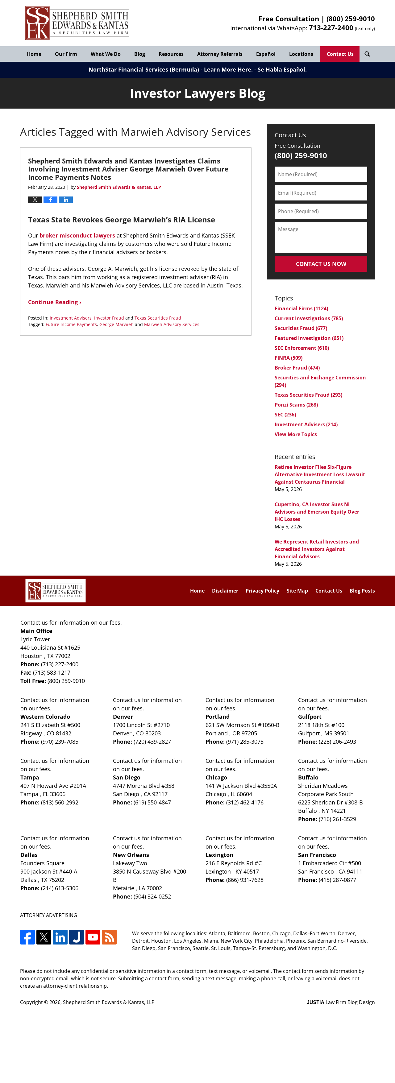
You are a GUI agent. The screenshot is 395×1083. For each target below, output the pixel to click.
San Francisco (317, 854)
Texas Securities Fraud (158, 318)
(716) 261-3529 (337, 819)
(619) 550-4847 (152, 802)
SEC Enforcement (302, 348)
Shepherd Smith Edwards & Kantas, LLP (109, 1002)
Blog (139, 54)
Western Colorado (45, 716)
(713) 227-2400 (59, 664)
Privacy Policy (262, 590)
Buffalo (308, 777)
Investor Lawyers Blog (77, 23)
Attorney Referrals (220, 54)
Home (34, 54)
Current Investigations (309, 318)
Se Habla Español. (282, 69)
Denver (123, 716)
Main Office (36, 631)
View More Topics (296, 434)
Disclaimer (225, 590)
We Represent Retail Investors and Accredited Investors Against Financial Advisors (317, 549)
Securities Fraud (301, 328)
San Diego (126, 777)
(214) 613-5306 (59, 888)
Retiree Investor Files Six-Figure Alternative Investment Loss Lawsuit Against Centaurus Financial (320, 474)
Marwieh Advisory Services (171, 324)
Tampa (29, 777)
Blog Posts (362, 590)
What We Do (106, 54)
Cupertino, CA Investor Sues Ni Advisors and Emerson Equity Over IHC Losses (317, 512)
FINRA (288, 357)
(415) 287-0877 (337, 879)
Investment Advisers (71, 318)
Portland (218, 716)
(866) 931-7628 (245, 879)
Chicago (216, 777)
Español (266, 54)
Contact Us (340, 54)
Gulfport (310, 716)
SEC (285, 414)
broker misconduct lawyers (77, 235)
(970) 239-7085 (59, 741)
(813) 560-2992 (59, 802)
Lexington (219, 854)
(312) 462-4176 (245, 802)
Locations (301, 54)
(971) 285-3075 (245, 741)
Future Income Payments (71, 324)
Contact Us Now (321, 263)
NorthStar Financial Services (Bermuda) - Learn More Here (170, 69)
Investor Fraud (109, 318)
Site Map (297, 590)
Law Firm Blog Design (341, 1002)
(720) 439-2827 (152, 741)
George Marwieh (116, 324)
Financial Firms (301, 308)
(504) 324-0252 (152, 896)
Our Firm (66, 54)
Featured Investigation (309, 338)
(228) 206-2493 (337, 741)
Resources (171, 54)
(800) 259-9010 (350, 18)
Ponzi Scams (296, 404)
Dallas (29, 854)
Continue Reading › (54, 302)
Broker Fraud (297, 367)
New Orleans (131, 854)
